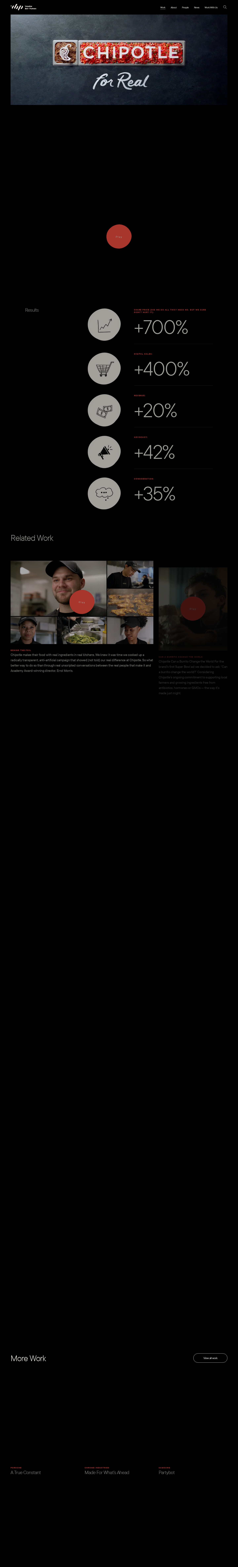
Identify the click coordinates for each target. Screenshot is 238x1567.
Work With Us (211, 7)
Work (162, 7)
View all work (210, 1358)
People (185, 7)
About (174, 7)
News (196, 7)
